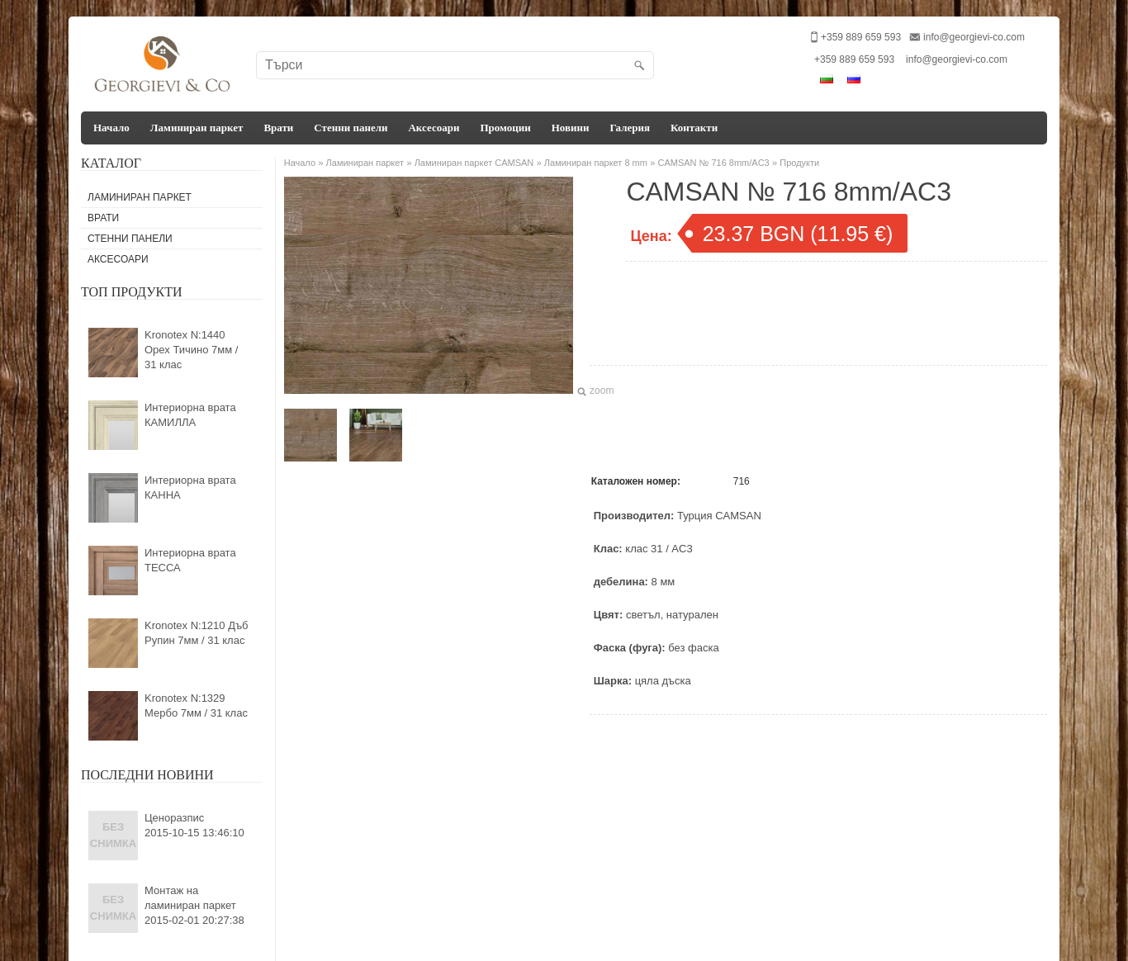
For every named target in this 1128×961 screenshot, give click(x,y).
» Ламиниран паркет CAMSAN (469, 163)
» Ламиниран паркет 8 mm (592, 163)
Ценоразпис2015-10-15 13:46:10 (194, 825)
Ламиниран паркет (197, 127)
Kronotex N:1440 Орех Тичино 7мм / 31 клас (191, 350)
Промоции (505, 127)
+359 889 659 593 (854, 59)
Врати (278, 127)
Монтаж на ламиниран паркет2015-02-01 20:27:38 (194, 905)
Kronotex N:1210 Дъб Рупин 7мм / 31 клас (197, 632)
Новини (571, 127)
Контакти (694, 127)
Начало (111, 127)
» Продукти (795, 163)
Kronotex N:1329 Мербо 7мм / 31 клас (196, 705)
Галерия (629, 127)
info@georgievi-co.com (974, 37)
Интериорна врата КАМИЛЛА (190, 414)
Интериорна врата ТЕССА (190, 560)
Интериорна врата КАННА (190, 487)
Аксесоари (433, 127)
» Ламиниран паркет (361, 163)
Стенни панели (350, 127)
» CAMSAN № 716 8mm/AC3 (709, 163)
